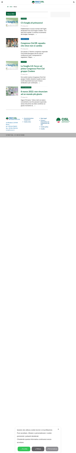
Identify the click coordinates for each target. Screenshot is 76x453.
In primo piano (24, 38)
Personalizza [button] (52, 449)
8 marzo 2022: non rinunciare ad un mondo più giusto (34, 92)
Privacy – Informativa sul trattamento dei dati (45, 122)
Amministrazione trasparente (29, 118)
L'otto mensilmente (26, 86)
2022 (11, 6)
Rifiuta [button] (38, 449)
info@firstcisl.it (10, 129)
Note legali (44, 117)
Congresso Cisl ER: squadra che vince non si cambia (33, 44)
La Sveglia (23, 18)
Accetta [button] (24, 449)
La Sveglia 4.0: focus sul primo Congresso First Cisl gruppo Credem (33, 68)
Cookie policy (44, 126)
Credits (43, 128)
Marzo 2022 (11, 14)
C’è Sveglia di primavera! (32, 22)
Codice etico (27, 121)
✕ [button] (58, 429)
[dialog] (38, 440)
